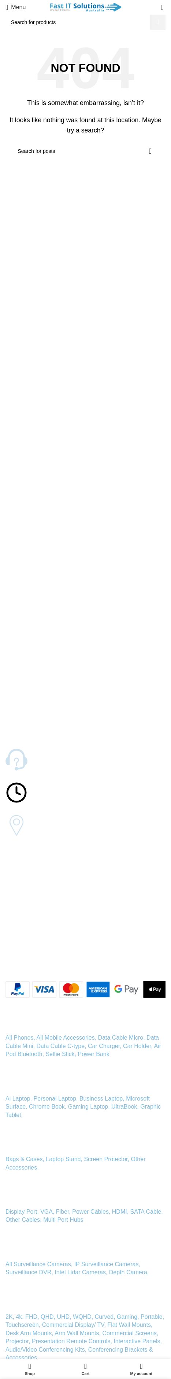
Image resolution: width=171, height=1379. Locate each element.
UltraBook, (125, 1106)
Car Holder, (138, 1046)
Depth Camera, (129, 1272)
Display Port (21, 1212)
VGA (46, 1212)
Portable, (152, 1317)
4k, (19, 1317)
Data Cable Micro (121, 1038)
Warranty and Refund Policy (37, 928)
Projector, (17, 1341)
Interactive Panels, (138, 1341)
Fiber (62, 1212)
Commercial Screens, (130, 1333)
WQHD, (83, 1317)
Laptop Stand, (65, 1159)
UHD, (64, 1317)
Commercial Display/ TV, (74, 1325)
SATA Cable (145, 1212)
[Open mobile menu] (15, 7)
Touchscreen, (22, 1325)
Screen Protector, (107, 1159)
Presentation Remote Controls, (72, 1341)
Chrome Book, (47, 1106)
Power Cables (90, 1212)
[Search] (85, 22)
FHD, (32, 1317)
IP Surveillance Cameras (106, 1264)
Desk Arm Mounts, (29, 1333)
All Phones (19, 1038)
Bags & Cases (23, 1159)
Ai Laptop (17, 1098)
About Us (16, 866)
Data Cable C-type (60, 1046)
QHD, (48, 1317)
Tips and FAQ (21, 903)
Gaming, (129, 1317)
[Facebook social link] (9, 963)
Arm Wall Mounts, (78, 1333)
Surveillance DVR (28, 1272)
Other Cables (22, 1220)
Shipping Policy (23, 915)
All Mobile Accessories (66, 1038)
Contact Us (18, 878)
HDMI (119, 1212)
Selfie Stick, (60, 1054)
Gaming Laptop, (89, 1106)
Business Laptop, (101, 1098)
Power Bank (93, 1054)
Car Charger (104, 1046)
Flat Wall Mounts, (129, 1325)
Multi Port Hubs (63, 1220)
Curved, (105, 1317)
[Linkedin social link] (36, 963)
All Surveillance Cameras (38, 1264)
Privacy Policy (21, 941)
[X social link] (18, 963)
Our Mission (19, 891)
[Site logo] (85, 7)
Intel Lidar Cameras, (81, 1272)
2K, (9, 1317)
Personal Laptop (55, 1098)
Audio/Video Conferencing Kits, (45, 1350)
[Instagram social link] (27, 963)
